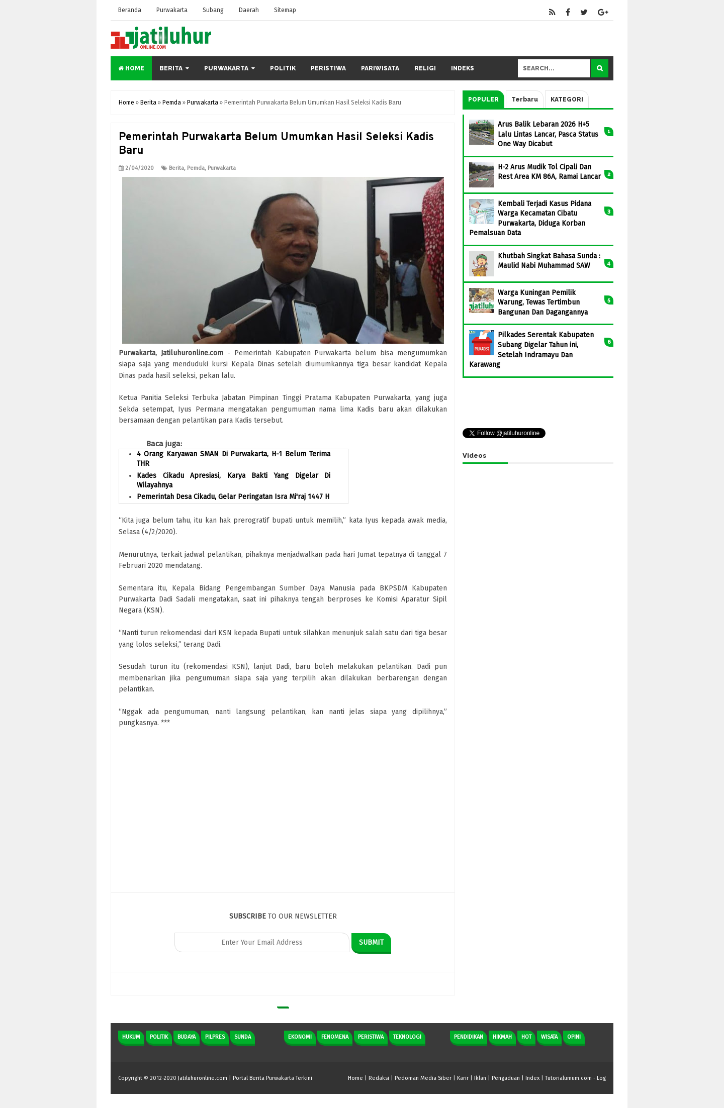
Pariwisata (380, 68)
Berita (171, 68)
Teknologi (407, 1037)
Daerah (249, 10)
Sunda (242, 1037)
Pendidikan (468, 1037)
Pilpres (215, 1037)
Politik (283, 68)
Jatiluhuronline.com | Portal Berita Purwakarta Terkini (245, 1078)
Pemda (196, 168)
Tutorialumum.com (568, 1078)
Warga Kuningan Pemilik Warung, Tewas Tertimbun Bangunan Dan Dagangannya (543, 302)
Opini (574, 1037)
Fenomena (334, 1037)
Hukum (131, 1037)
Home (131, 68)
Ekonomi (300, 1037)
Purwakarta (172, 10)
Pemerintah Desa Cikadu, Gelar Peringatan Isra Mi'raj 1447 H (233, 496)
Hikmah (502, 1037)
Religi (425, 68)
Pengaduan (506, 1078)
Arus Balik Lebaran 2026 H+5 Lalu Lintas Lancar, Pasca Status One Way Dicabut (548, 134)
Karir (463, 1078)
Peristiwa (328, 68)
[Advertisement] (283, 822)
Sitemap (285, 10)
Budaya (186, 1037)
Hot (526, 1037)
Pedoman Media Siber (423, 1078)
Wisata (549, 1037)
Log (601, 1078)
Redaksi (379, 1078)
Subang (213, 10)
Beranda (129, 10)
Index (532, 1078)
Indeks (462, 68)
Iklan (480, 1078)
